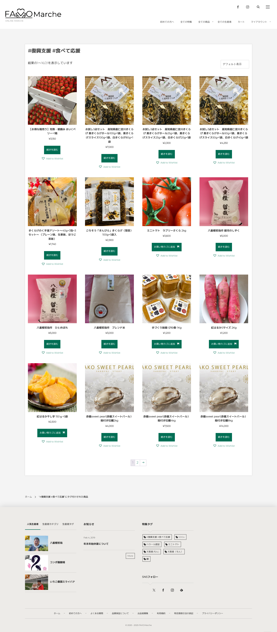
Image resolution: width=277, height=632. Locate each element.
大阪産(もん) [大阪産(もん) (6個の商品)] (153, 551)
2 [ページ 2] (137, 463)
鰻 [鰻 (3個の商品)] (148, 559)
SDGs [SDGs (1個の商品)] (181, 537)
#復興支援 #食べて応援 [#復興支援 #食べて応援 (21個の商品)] (158, 537)
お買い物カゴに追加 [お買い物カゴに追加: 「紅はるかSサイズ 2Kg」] (221, 344)
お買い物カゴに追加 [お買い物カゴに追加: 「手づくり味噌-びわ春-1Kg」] (164, 344)
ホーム (28, 496)
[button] (52, 159)
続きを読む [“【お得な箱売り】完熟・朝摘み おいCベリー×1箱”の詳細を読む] (52, 149)
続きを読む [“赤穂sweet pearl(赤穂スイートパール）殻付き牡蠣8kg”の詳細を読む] (224, 437)
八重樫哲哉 (56, 543)
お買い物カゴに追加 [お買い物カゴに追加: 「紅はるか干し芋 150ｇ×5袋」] (50, 432)
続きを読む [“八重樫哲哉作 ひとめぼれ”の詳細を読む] (52, 344)
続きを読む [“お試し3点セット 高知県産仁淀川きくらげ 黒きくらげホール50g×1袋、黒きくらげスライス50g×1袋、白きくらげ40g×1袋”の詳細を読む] (224, 154)
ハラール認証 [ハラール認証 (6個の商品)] (153, 544)
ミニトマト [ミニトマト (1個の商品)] (173, 544)
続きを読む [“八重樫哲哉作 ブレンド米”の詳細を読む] (109, 344)
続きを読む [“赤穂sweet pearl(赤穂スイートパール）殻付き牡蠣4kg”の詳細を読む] (167, 437)
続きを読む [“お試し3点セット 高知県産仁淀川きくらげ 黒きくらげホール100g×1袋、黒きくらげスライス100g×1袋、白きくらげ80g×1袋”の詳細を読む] (109, 158)
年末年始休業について (95, 543)
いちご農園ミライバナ (62, 581)
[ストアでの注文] (235, 64)
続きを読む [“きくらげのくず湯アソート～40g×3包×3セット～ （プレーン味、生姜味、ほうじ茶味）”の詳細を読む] (52, 255)
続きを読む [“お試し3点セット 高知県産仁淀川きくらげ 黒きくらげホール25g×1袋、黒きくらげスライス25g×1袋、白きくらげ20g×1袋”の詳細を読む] (167, 154)
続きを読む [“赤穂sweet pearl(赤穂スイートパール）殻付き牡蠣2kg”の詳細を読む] (109, 437)
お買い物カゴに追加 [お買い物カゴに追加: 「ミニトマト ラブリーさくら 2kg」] (164, 247)
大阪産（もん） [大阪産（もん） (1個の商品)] (175, 551)
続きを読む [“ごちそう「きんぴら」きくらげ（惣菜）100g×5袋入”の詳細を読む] (109, 251)
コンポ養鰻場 (57, 562)
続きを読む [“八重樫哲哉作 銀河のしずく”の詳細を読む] (224, 247)
